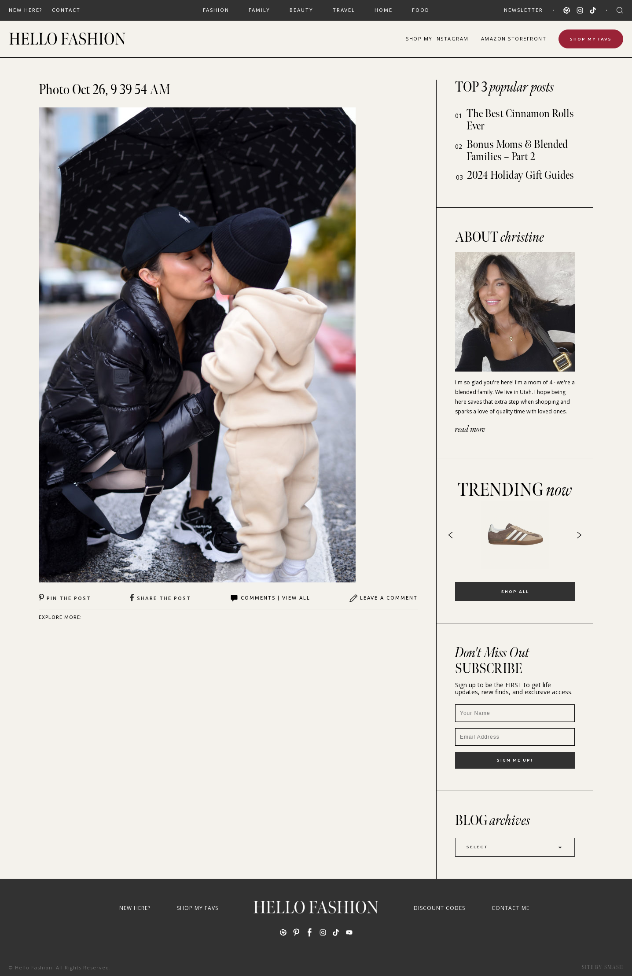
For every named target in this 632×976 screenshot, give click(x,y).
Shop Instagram (437, 38)
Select (515, 847)
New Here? (25, 10)
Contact (66, 10)
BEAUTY (301, 10)
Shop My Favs (591, 39)
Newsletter (523, 10)
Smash (613, 967)
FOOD (421, 10)
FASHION (216, 10)
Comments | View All (270, 598)
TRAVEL (344, 10)
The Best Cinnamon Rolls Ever (520, 120)
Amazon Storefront (514, 38)
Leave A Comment (383, 598)
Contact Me (510, 908)
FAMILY (259, 10)
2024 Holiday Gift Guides (520, 175)
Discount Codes (439, 908)
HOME (384, 10)
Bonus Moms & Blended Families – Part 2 (517, 151)
